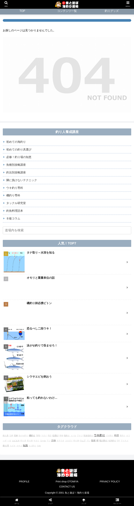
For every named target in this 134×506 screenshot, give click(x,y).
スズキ (13, 409)
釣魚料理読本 (14, 210)
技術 (93, 403)
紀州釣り (112, 404)
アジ (48, 404)
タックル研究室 (16, 203)
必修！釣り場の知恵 (18, 157)
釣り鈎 (30, 404)
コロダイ (69, 404)
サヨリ (36, 404)
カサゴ (19, 409)
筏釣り (67, 399)
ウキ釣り (99, 398)
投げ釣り (103, 404)
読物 (53, 403)
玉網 (11, 399)
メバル (73, 399)
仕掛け (55, 399)
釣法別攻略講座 (16, 172)
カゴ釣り (32, 409)
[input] (67, 230)
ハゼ (9, 404)
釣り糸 (23, 404)
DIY (118, 404)
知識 (25, 408)
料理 (116, 398)
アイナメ (124, 404)
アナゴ (80, 399)
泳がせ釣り (23, 399)
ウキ (39, 409)
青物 (61, 399)
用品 (49, 399)
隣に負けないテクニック (21, 180)
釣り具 (6, 399)
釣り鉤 (76, 404)
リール (43, 404)
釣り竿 (6, 409)
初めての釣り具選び (18, 149)
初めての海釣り (16, 141)
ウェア (83, 404)
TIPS (38, 399)
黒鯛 (16, 399)
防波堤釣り (88, 399)
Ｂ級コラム (13, 218)
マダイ (44, 399)
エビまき (16, 404)
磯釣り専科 (13, 195)
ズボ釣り (110, 399)
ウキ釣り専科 (14, 187)
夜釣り (122, 399)
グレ (88, 404)
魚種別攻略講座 (16, 164)
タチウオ (60, 404)
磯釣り (32, 399)
